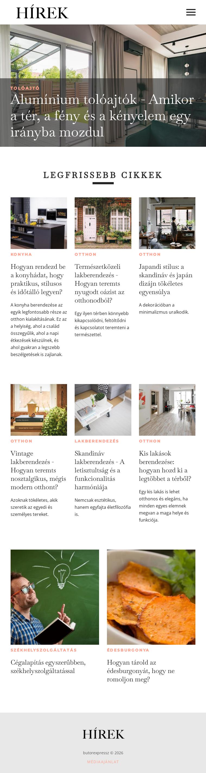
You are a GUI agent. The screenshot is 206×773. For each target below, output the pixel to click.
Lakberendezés (97, 441)
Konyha (21, 254)
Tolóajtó (25, 88)
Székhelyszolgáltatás (44, 650)
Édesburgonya (128, 650)
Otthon (86, 254)
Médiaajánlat (103, 761)
